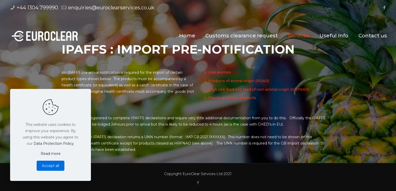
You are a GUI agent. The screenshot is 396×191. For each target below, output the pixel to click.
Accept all (50, 165)
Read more (51, 153)
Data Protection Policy (54, 143)
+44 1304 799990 (37, 8)
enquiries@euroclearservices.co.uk (111, 8)
